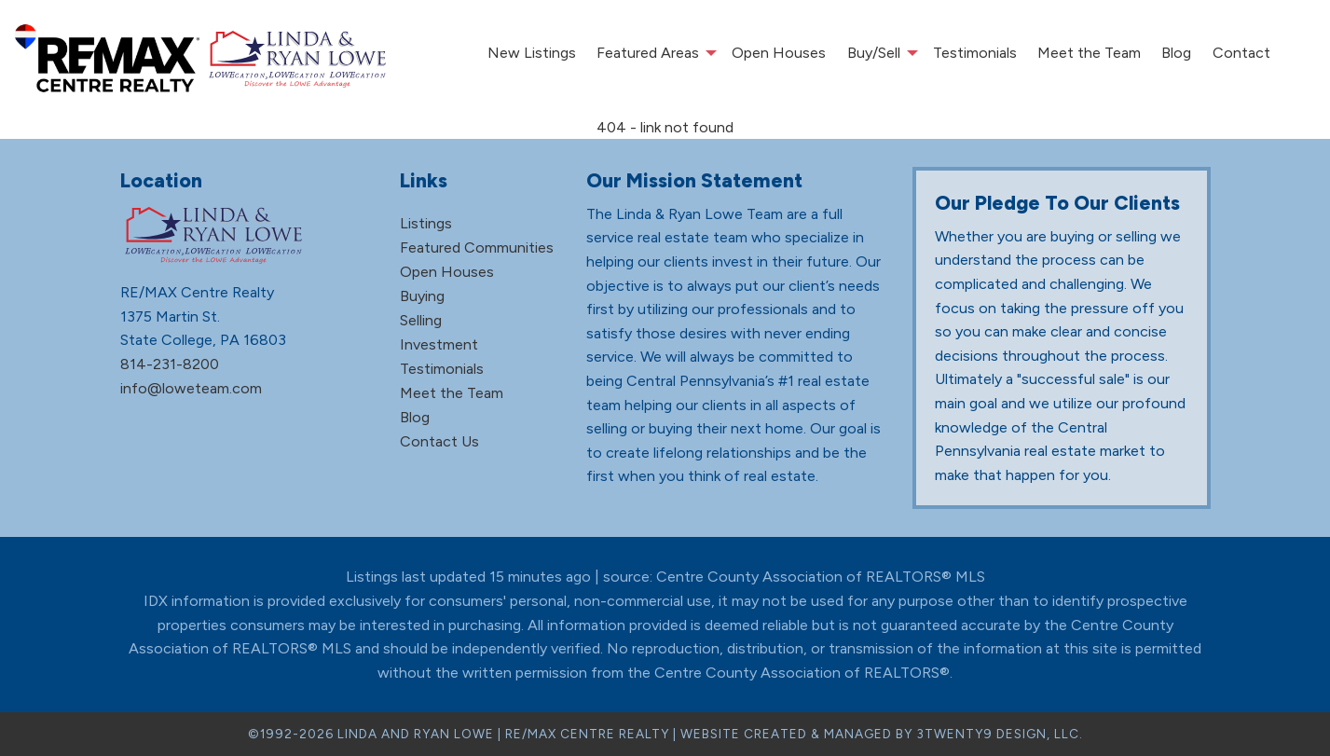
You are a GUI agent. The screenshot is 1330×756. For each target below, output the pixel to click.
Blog (1176, 53)
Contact (1241, 53)
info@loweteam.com (191, 388)
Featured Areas (647, 53)
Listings (426, 223)
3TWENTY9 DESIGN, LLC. (999, 733)
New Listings (531, 53)
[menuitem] (530, 53)
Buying (422, 296)
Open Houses (779, 53)
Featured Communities (477, 247)
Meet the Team (1089, 53)
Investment (439, 344)
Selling (421, 320)
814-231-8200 (169, 364)
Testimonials (975, 53)
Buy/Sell (873, 53)
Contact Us (439, 441)
